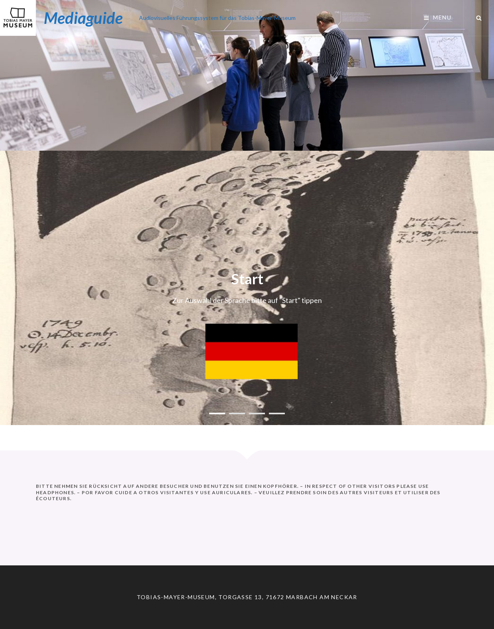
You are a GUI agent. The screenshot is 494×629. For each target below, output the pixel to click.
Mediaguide (83, 17)
